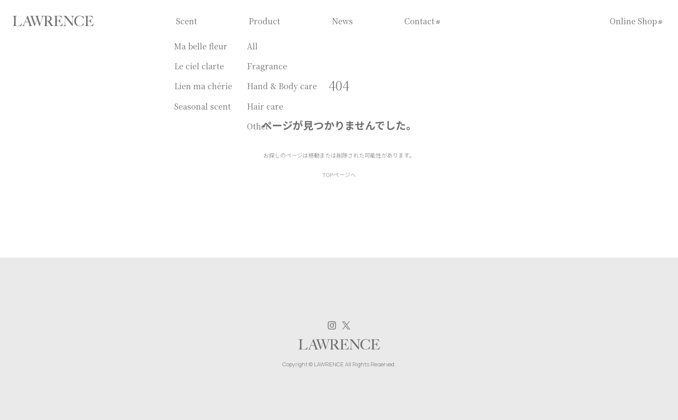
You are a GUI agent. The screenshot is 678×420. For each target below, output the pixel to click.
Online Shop (633, 21)
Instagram (332, 325)
